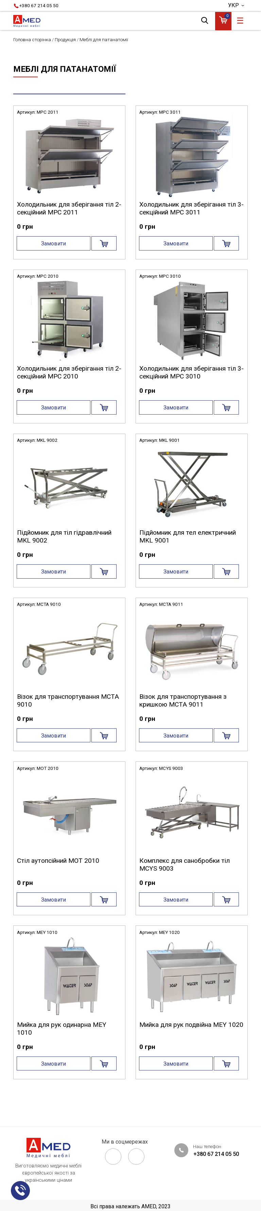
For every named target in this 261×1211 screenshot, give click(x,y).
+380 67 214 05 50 (38, 5)
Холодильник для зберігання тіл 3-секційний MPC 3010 (191, 391)
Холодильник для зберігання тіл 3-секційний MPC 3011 (191, 227)
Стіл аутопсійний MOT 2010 (58, 879)
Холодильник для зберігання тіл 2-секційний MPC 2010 (69, 391)
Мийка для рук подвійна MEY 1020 (191, 1043)
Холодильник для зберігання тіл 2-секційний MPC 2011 (69, 227)
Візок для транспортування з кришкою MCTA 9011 (183, 719)
